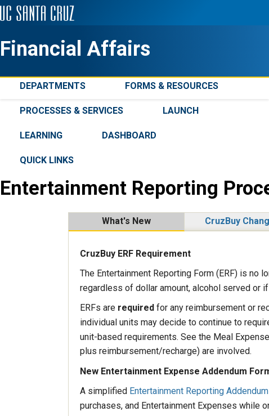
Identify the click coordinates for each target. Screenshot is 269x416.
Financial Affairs (75, 49)
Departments (53, 85)
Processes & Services (71, 110)
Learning (41, 135)
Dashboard (129, 135)
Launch (181, 110)
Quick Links (47, 160)
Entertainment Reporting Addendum (198, 391)
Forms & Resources (171, 85)
